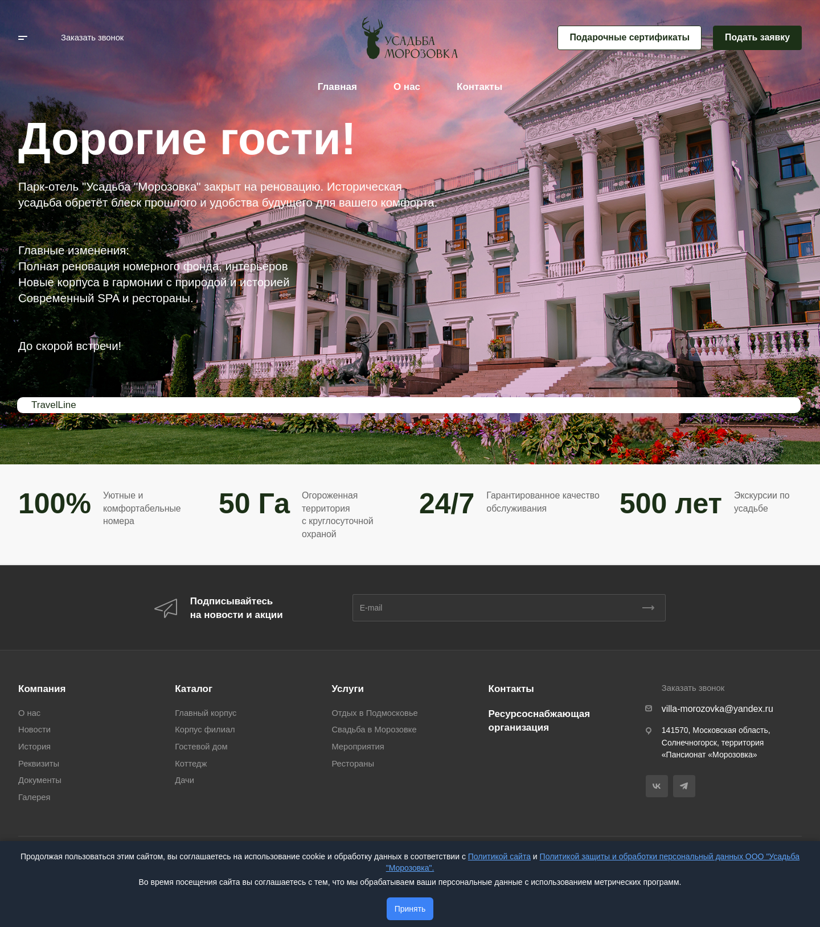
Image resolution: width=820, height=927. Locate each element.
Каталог (193, 688)
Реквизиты (38, 763)
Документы (40, 780)
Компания (41, 688)
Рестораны (352, 763)
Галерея (34, 797)
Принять (410, 908)
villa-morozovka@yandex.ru (717, 709)
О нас (29, 713)
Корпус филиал (205, 729)
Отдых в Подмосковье (374, 713)
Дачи (184, 780)
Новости (34, 729)
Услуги (347, 688)
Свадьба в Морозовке (373, 729)
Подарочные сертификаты (629, 37)
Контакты (511, 688)
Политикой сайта (499, 856)
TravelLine (53, 404)
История (34, 746)
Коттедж (191, 763)
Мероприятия (357, 746)
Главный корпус (205, 713)
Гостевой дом (201, 746)
